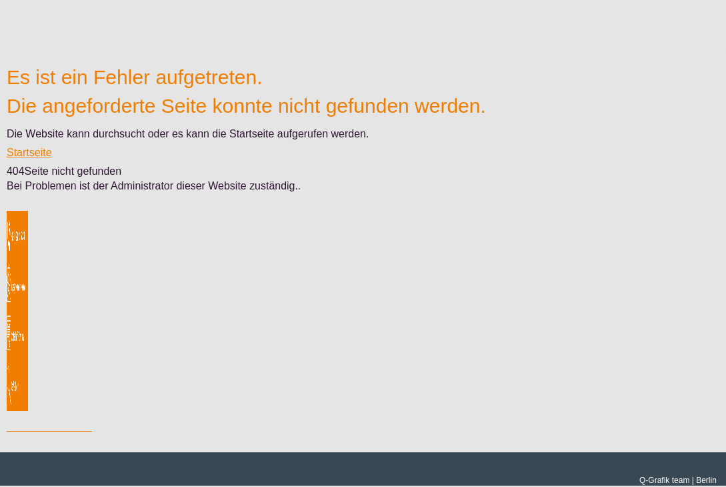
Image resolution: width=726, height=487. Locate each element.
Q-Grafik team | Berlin (678, 480)
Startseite (29, 152)
